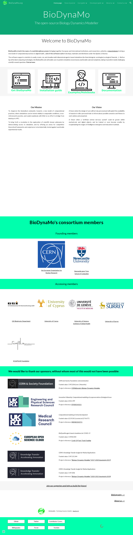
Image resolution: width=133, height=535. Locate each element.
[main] (66, 17)
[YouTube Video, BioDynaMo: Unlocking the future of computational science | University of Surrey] (66, 161)
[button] (130, 2)
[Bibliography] (16, 527)
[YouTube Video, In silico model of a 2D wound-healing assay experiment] (106, 202)
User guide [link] (81, 3)
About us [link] (109, 3)
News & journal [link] (69, 3)
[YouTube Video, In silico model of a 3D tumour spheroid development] (26, 202)
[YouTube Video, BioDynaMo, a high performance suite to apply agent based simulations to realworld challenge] (66, 202)
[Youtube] (56, 527)
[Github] (16, 521)
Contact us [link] (121, 3)
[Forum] (36, 527)
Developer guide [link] (95, 3)
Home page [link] (58, 3)
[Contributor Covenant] (56, 521)
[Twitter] (36, 521)
